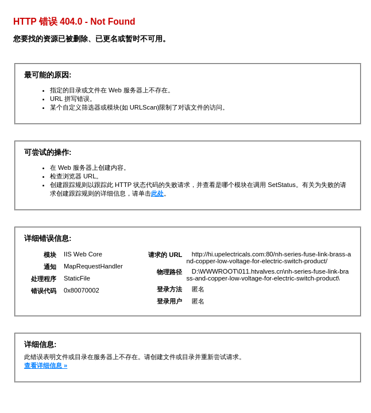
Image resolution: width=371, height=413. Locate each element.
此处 (157, 193)
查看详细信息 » (45, 365)
